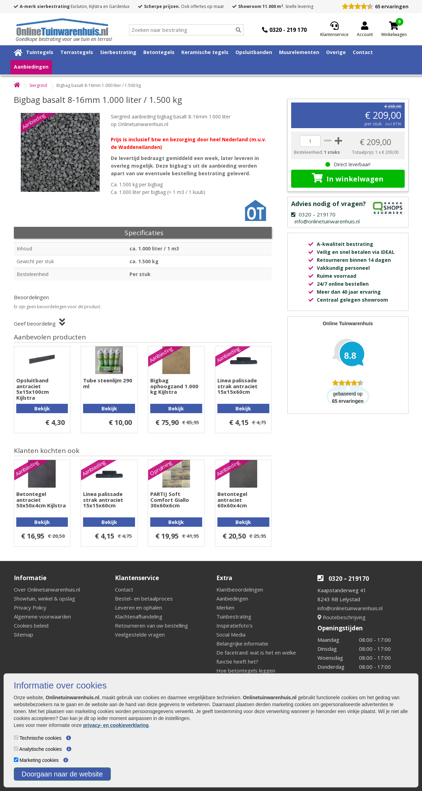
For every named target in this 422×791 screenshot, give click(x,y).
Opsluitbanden (253, 52)
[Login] (365, 29)
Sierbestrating (118, 52)
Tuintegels (39, 52)
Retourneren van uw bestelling (151, 625)
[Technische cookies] (16, 737)
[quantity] (310, 141)
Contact (363, 52)
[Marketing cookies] (16, 759)
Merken (225, 607)
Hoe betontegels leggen (245, 670)
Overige (336, 52)
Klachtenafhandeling (138, 616)
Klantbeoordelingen (239, 589)
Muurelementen (299, 52)
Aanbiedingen (31, 66)
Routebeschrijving (341, 617)
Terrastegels (76, 52)
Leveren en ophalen (138, 607)
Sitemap (23, 634)
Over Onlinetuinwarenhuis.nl (47, 589)
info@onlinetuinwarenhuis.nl (350, 608)
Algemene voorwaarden (42, 616)
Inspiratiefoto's (234, 625)
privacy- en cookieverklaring (116, 725)
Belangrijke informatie (242, 643)
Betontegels (158, 52)
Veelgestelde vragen (140, 634)
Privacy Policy (30, 607)
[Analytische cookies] (16, 748)
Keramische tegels (204, 52)
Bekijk (42, 408)
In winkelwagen (348, 178)
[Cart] (394, 25)
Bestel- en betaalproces (144, 598)
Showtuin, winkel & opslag (44, 598)
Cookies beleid (31, 625)
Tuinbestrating (233, 616)
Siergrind (38, 85)
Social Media (230, 634)
